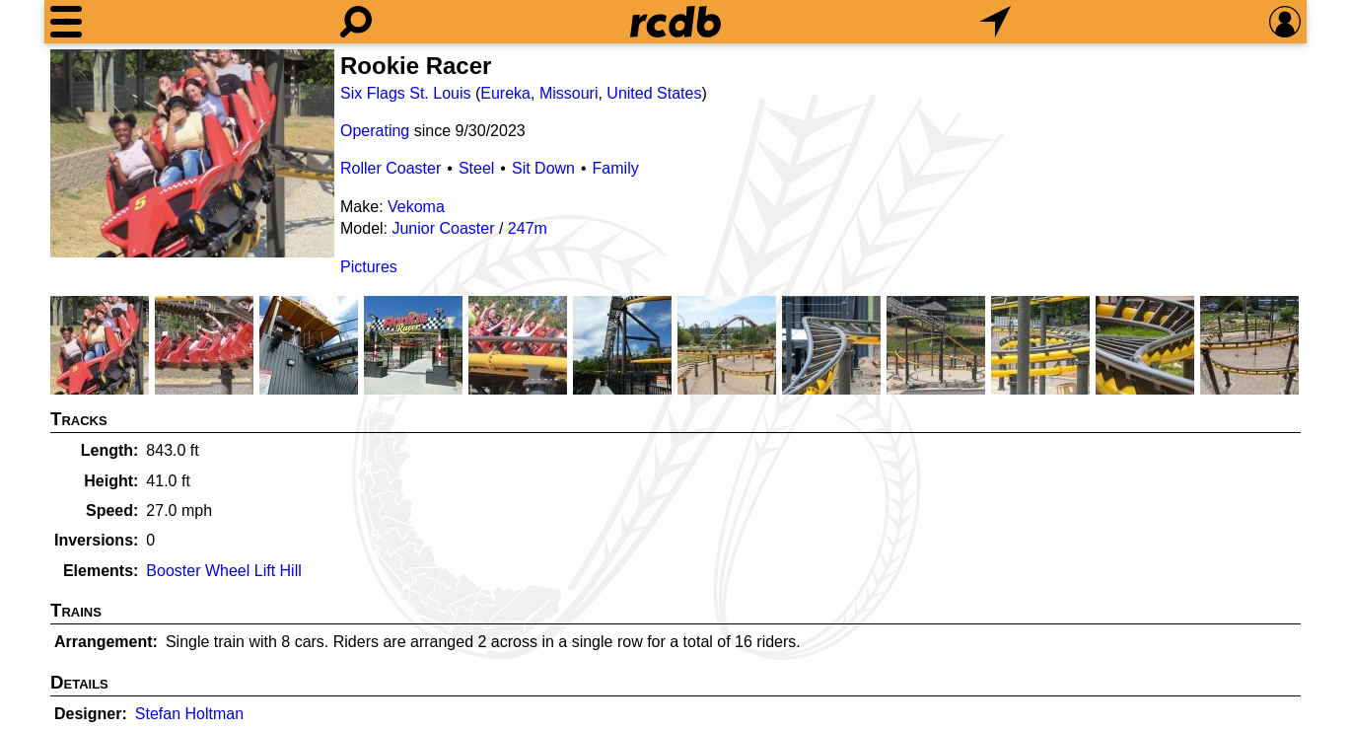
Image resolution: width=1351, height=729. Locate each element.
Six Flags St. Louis (405, 93)
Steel (476, 168)
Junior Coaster (442, 228)
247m (527, 228)
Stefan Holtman (189, 713)
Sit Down (543, 168)
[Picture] (192, 153)
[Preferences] (1285, 21)
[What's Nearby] (995, 21)
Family (616, 168)
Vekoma (416, 206)
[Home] (675, 21)
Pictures (368, 266)
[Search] (356, 21)
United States (653, 93)
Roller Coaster (390, 168)
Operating (374, 130)
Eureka (505, 93)
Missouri (569, 93)
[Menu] (66, 21)
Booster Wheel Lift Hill (223, 570)
